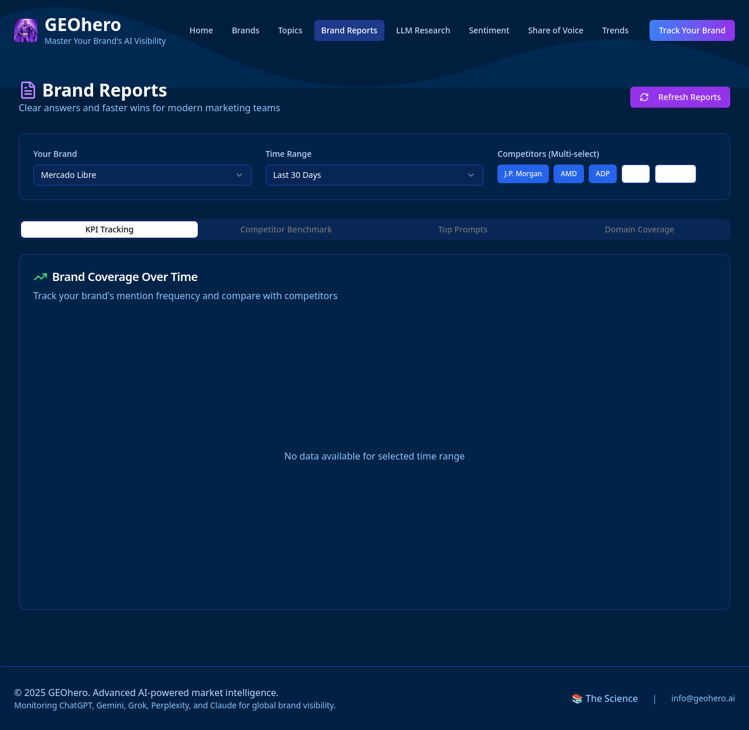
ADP (603, 174)
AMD (569, 174)
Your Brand (55, 153)
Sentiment (489, 30)
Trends (615, 30)
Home (201, 30)
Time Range (289, 153)
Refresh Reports (680, 96)
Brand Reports (349, 30)
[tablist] (374, 229)
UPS (636, 174)
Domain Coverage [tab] (639, 229)
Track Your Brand (692, 30)
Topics (290, 30)
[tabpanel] (374, 432)
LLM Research (423, 30)
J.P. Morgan (523, 174)
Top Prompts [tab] (463, 229)
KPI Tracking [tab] (109, 229)
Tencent (675, 174)
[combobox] (142, 175)
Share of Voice (556, 30)
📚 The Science (605, 698)
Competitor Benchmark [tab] (286, 229)
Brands (245, 30)
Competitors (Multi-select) (548, 153)
